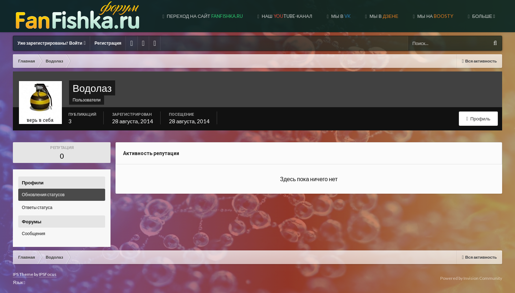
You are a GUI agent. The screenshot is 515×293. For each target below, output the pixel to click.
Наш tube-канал (286, 16)
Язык (19, 282)
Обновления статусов (43, 194)
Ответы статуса (37, 207)
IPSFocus (48, 274)
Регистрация (107, 43)
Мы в (340, 16)
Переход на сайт (204, 16)
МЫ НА (434, 16)
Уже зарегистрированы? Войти (51, 43)
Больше (483, 16)
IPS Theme (23, 274)
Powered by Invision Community (471, 278)
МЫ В (383, 16)
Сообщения (33, 233)
